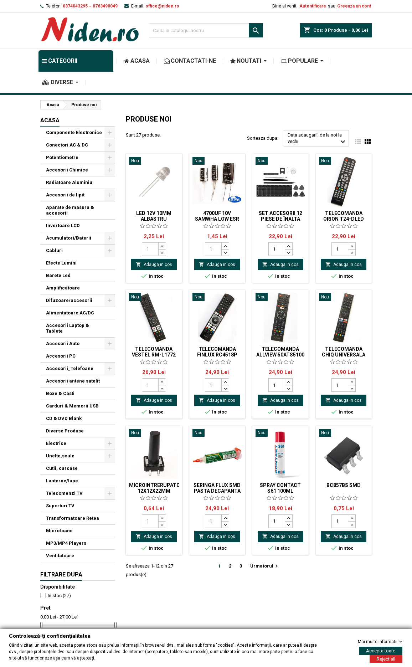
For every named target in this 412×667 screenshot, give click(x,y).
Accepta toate (380, 650)
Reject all (386, 658)
